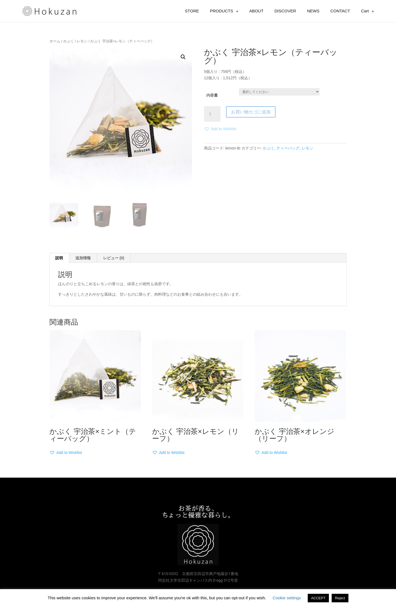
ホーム (55, 41)
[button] (220, 129)
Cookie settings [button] (287, 597)
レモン (82, 41)
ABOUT (256, 11)
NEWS (313, 11)
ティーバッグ (287, 148)
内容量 (212, 95)
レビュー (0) (113, 258)
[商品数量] (212, 114)
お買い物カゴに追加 (251, 112)
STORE (192, 11)
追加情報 (83, 258)
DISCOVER (285, 11)
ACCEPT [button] (318, 598)
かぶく (68, 41)
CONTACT (340, 11)
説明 (59, 258)
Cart (367, 11)
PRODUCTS (224, 11)
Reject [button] (340, 598)
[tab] (59, 258)
